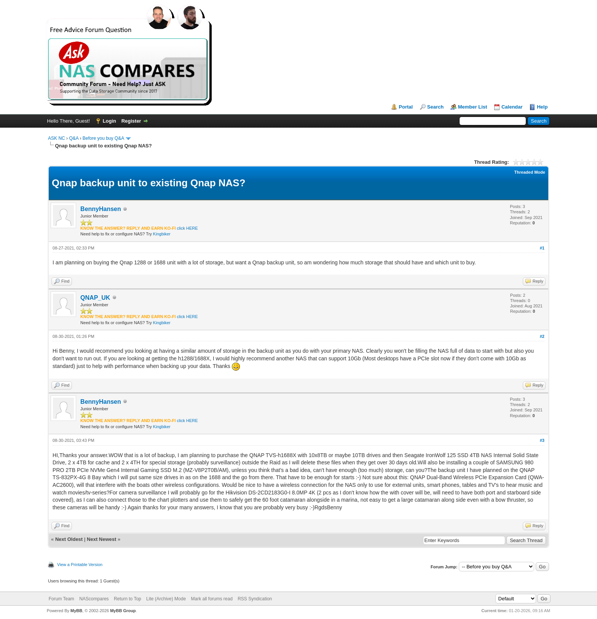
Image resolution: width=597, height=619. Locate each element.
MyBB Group (123, 610)
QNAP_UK (95, 297)
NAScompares (94, 598)
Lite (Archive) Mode (166, 598)
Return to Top (127, 598)
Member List (472, 107)
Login (109, 121)
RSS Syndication (255, 598)
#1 (542, 248)
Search (435, 107)
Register (131, 121)
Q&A (73, 138)
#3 (542, 440)
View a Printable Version (79, 564)
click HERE (187, 228)
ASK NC (56, 138)
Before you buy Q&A (103, 138)
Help (542, 107)
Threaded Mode (529, 172)
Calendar (512, 107)
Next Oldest (69, 539)
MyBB (76, 610)
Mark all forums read (211, 598)
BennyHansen (100, 209)
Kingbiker (162, 234)
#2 (542, 336)
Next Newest (101, 539)
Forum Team (61, 598)
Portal (406, 107)
